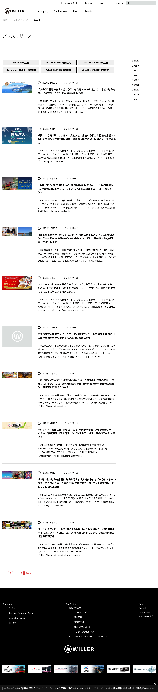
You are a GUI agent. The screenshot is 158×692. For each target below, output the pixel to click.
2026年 (135, 60)
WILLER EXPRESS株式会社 (58, 62)
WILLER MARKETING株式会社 (96, 69)
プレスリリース (21, 19)
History (12, 622)
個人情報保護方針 (147, 616)
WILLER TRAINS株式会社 (96, 62)
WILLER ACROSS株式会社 (58, 69)
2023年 (135, 75)
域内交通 (78, 617)
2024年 (135, 70)
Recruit (88, 11)
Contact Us (103, 3)
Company (43, 11)
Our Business (60, 11)
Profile (11, 608)
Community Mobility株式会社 (21, 69)
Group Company (16, 617)
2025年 (135, 65)
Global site (88, 3)
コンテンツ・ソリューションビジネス (89, 636)
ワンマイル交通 (81, 612)
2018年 (135, 99)
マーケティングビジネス (83, 631)
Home (5, 19)
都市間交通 (79, 621)
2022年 (135, 80)
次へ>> (29, 573)
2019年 (135, 94)
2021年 (135, 84)
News (75, 11)
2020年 (135, 89)
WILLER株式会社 (71, 3)
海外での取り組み (82, 626)
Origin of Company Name (21, 613)
